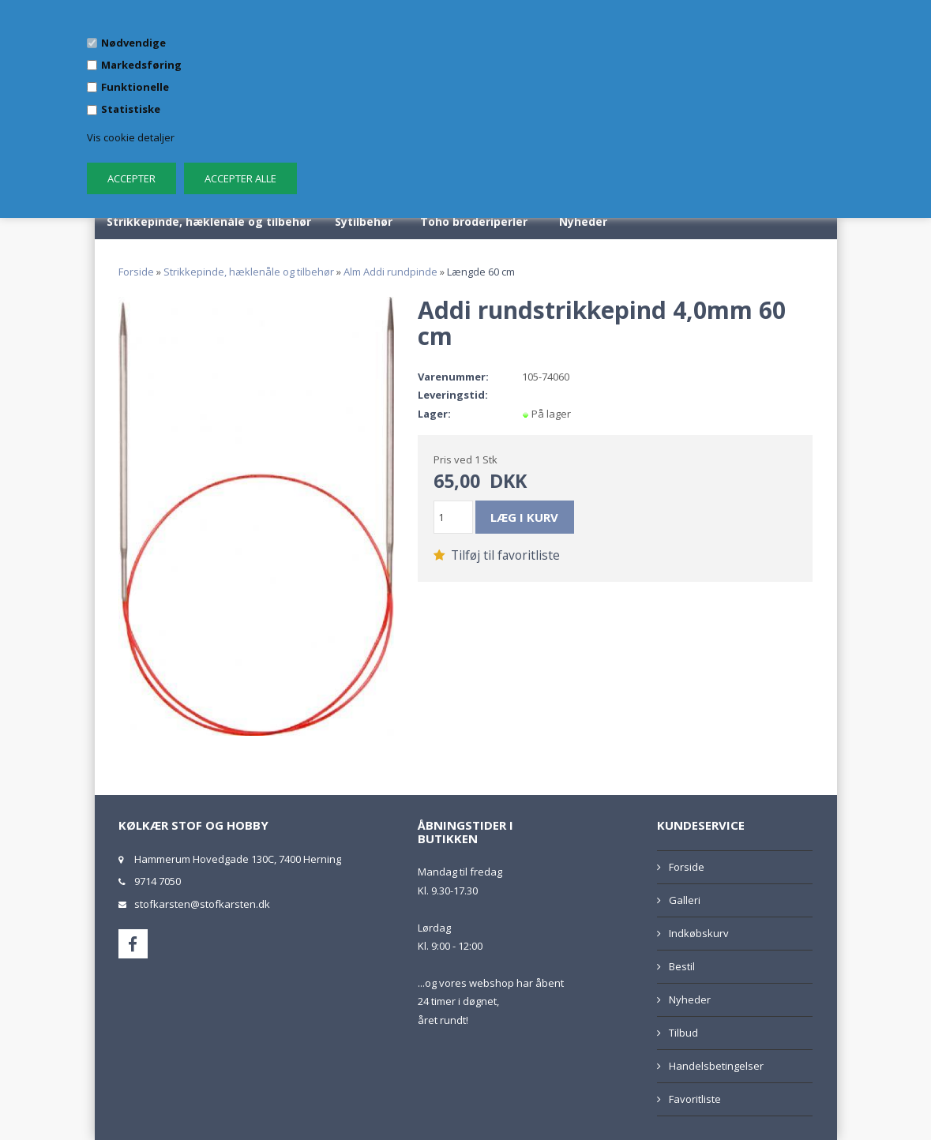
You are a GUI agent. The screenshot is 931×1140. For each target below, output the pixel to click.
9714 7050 (157, 881)
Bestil (682, 966)
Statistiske (130, 109)
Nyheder (583, 221)
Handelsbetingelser (716, 1066)
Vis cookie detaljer (131, 137)
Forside (136, 271)
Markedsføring (141, 65)
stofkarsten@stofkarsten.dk (202, 904)
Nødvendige (133, 43)
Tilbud (683, 1033)
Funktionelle (135, 87)
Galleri (684, 900)
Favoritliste (695, 1099)
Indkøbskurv (699, 933)
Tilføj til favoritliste (497, 555)
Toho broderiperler (473, 221)
